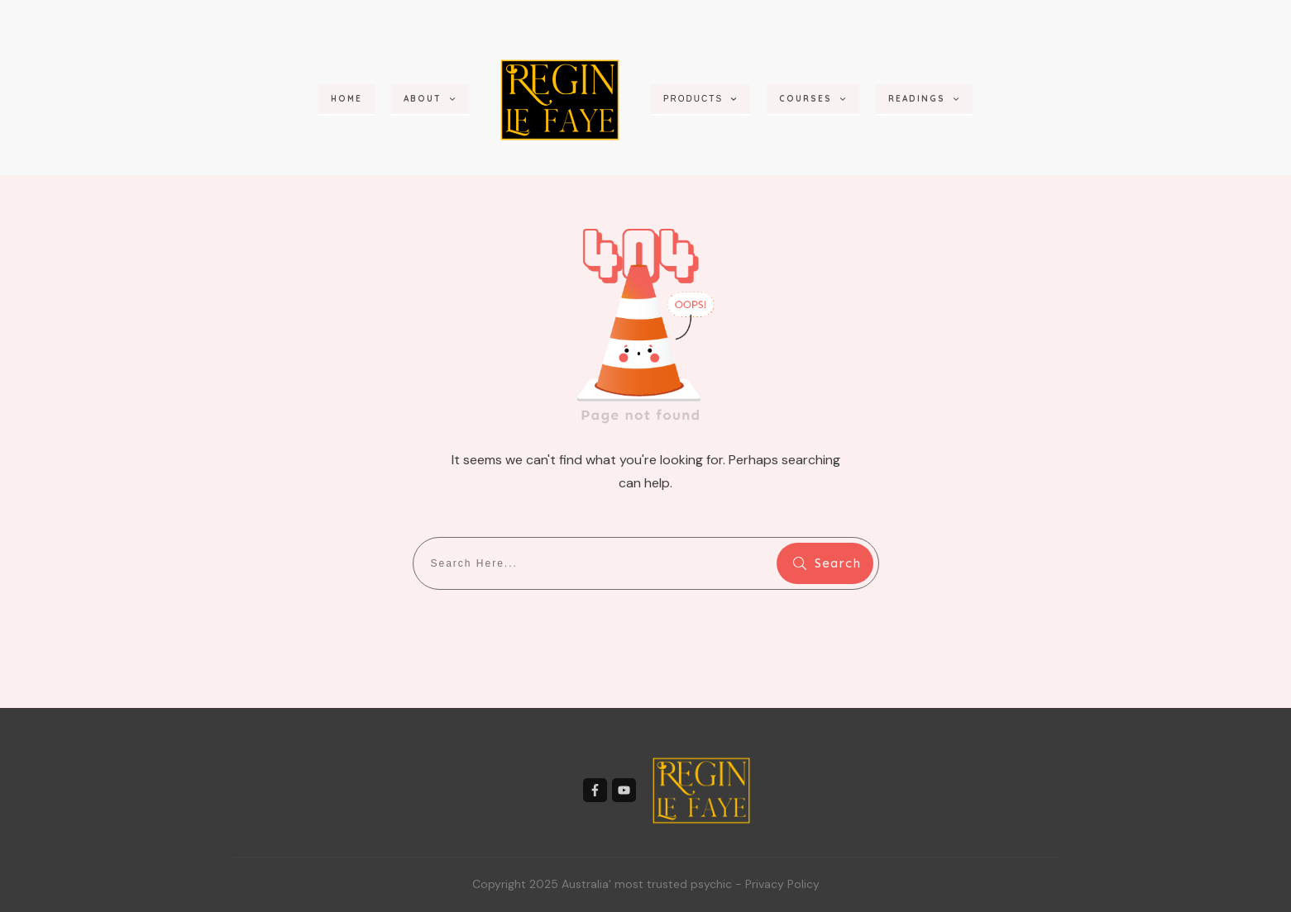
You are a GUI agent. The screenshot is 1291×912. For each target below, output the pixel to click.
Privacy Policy (782, 883)
